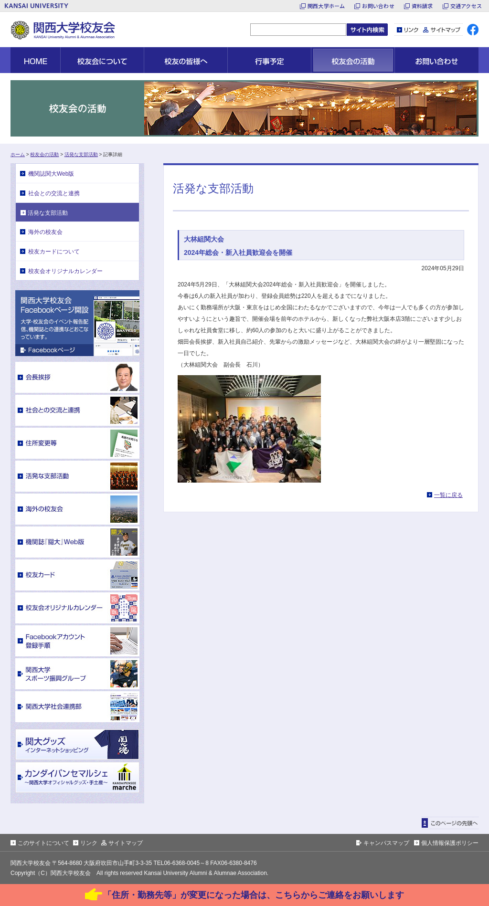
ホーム (18, 154)
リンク (407, 29)
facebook (472, 29)
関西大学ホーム (326, 6)
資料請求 (422, 6)
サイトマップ (442, 29)
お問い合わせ (378, 6)
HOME (35, 60)
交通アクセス (466, 6)
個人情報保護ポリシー (449, 843)
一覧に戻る (448, 495)
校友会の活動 (44, 154)
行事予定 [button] (269, 60)
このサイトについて (43, 843)
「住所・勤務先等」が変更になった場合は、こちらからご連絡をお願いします (253, 895)
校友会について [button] (102, 60)
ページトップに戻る (450, 823)
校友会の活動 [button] (352, 60)
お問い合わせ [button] (436, 60)
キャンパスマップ (386, 843)
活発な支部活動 (81, 154)
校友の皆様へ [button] (185, 60)
